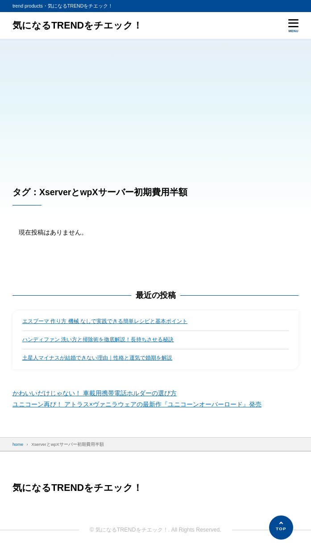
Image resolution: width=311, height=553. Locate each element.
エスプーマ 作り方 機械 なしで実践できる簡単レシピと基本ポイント (104, 321)
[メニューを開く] (293, 25)
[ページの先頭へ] (281, 527)
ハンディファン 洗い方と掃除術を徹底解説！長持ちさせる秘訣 (98, 339)
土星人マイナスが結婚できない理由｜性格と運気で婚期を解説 (97, 358)
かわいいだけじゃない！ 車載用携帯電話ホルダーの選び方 (94, 393)
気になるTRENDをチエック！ (77, 25)
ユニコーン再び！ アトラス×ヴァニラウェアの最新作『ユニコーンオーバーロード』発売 (136, 404)
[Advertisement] (155, 105)
